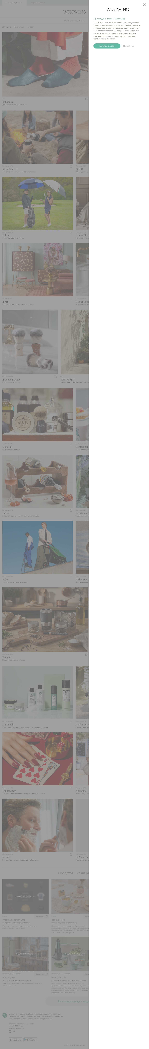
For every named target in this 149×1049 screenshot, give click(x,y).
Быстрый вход (106, 46)
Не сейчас (128, 46)
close (144, 4)
